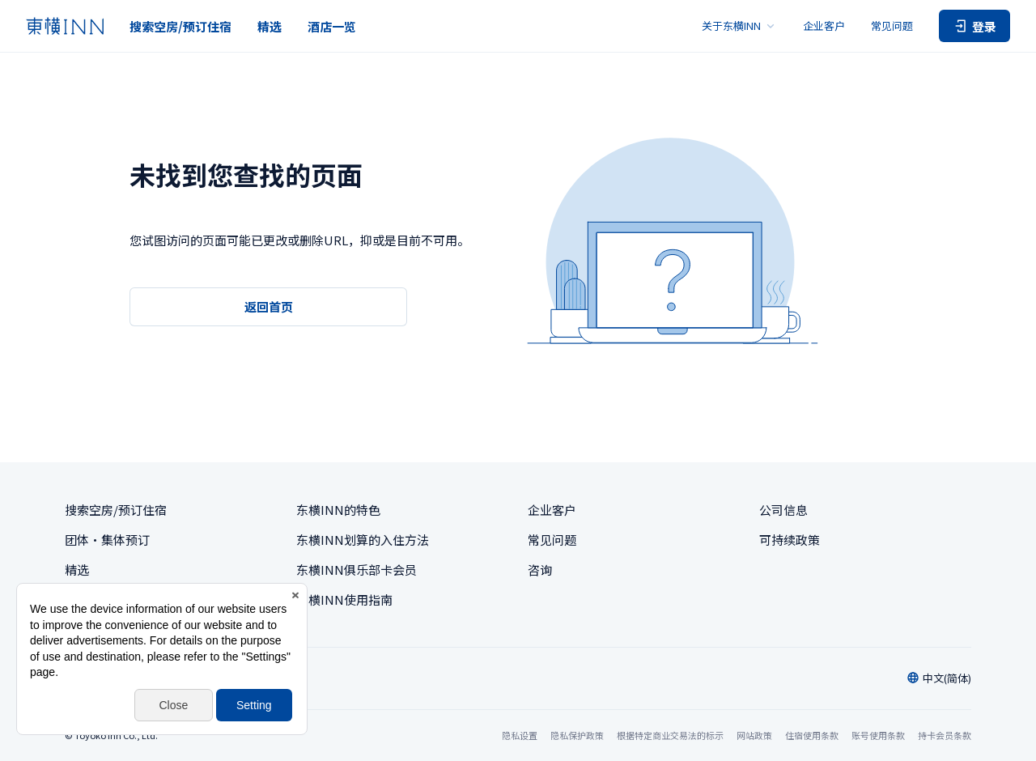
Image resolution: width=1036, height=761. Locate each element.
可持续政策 (789, 539)
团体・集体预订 (107, 539)
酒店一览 (332, 26)
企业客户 (824, 25)
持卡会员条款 (944, 735)
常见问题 (892, 25)
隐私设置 (519, 735)
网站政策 (754, 735)
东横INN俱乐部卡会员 (356, 569)
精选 (269, 26)
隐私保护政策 (577, 735)
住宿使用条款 (812, 735)
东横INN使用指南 (344, 599)
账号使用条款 (878, 735)
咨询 (540, 569)
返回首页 (268, 306)
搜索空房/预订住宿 (180, 26)
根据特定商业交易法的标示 (670, 735)
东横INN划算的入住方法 (362, 539)
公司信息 (783, 509)
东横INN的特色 (338, 509)
